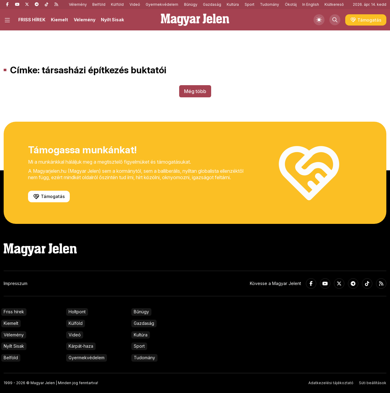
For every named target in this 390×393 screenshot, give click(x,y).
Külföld (117, 4)
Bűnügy (190, 4)
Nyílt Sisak (112, 19)
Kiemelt (59, 19)
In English (310, 4)
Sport (249, 4)
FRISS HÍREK (31, 19)
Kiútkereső (334, 4)
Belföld (98, 4)
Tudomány (269, 4)
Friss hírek (14, 311)
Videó (134, 4)
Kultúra (233, 4)
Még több (195, 91)
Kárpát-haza (81, 346)
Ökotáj (291, 4)
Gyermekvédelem (162, 4)
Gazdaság (212, 4)
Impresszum (15, 283)
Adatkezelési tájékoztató (330, 383)
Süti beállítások (372, 383)
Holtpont (77, 311)
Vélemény (78, 4)
